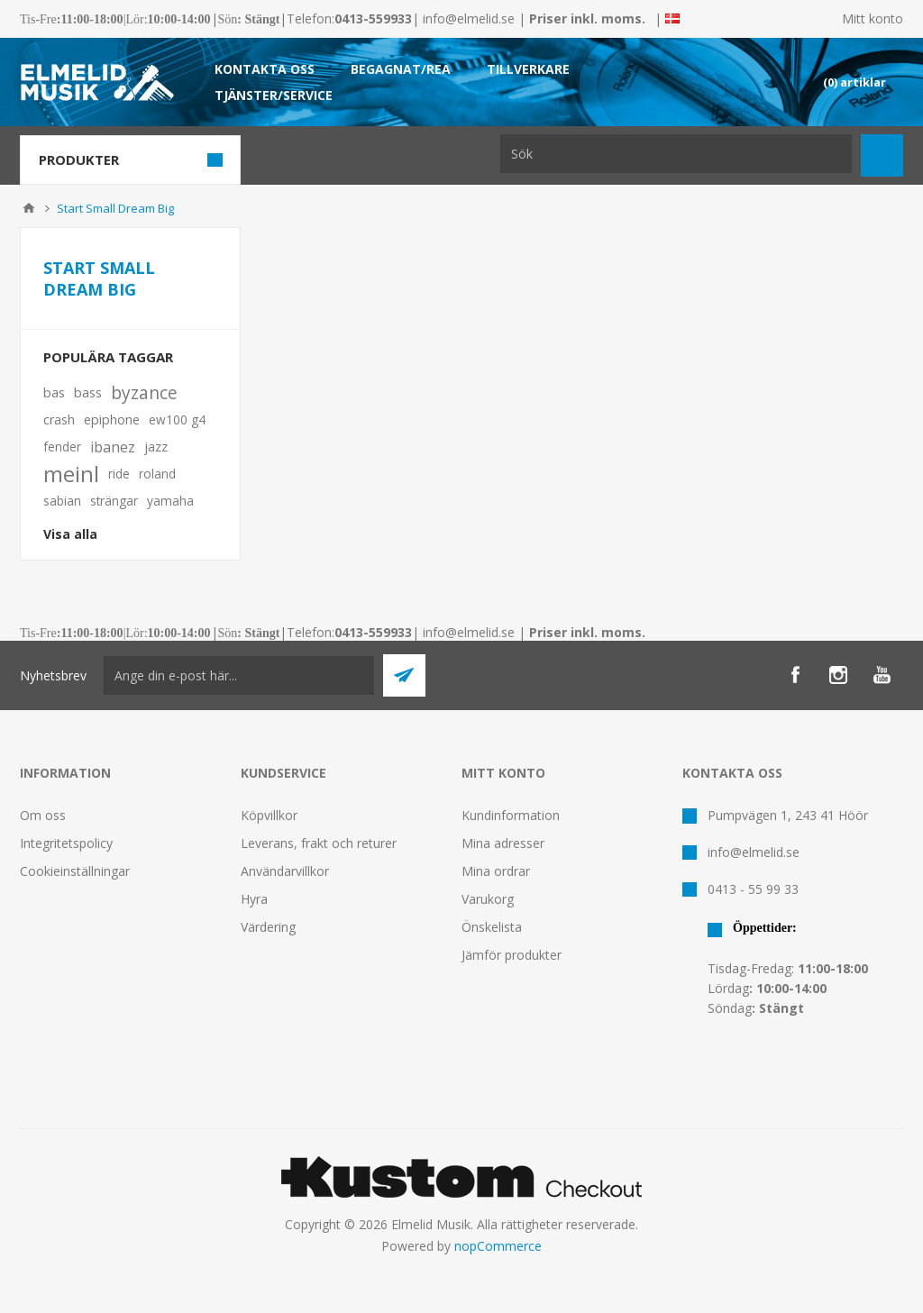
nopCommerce (498, 1245)
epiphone (112, 419)
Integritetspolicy (66, 843)
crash (59, 419)
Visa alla (70, 534)
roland (157, 473)
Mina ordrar (496, 871)
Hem (29, 208)
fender (62, 446)
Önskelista (492, 926)
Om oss (43, 815)
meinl (71, 474)
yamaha (170, 500)
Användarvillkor (285, 871)
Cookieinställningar (75, 871)
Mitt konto (872, 18)
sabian (62, 500)
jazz (156, 446)
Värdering (268, 926)
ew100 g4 (177, 419)
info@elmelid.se (469, 18)
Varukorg (488, 898)
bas (54, 392)
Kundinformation (511, 815)
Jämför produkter (512, 954)
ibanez (112, 447)
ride (119, 473)
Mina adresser (503, 843)
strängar (114, 500)
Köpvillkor (269, 815)
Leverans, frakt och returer (319, 843)
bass (88, 392)
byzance (144, 392)
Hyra (254, 898)
